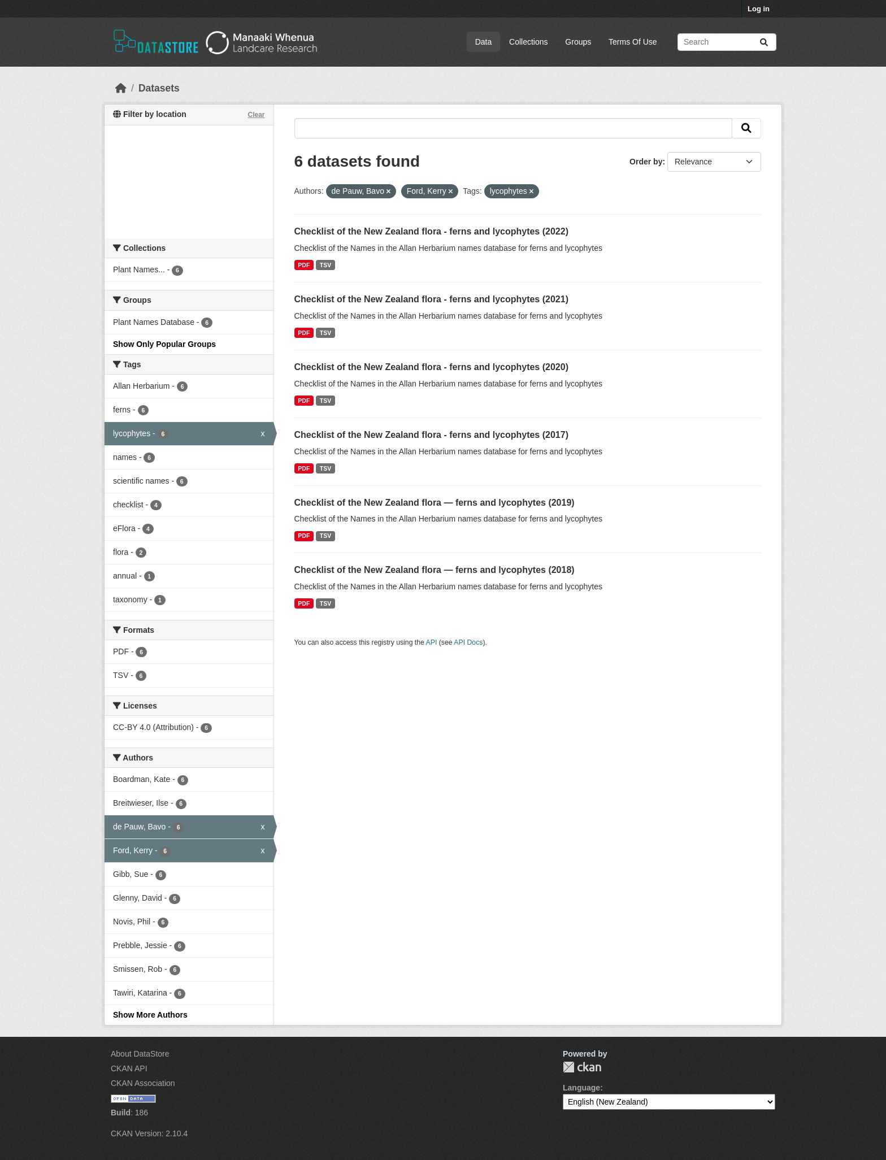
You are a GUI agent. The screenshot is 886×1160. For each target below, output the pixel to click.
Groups (578, 41)
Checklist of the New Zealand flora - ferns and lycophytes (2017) (431, 435)
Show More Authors (150, 1014)
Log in (759, 9)
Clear (255, 115)
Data (483, 41)
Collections (528, 41)
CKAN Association (143, 1083)
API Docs (468, 642)
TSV (325, 265)
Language (581, 1087)
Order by (645, 161)
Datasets (159, 88)
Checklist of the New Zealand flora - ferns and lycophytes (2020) (431, 367)
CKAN (582, 1067)
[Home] (121, 88)
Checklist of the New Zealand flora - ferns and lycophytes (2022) (431, 231)
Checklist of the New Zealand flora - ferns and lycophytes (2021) (431, 299)
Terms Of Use (633, 41)
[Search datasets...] (726, 42)
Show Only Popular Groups (164, 344)
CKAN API (129, 1068)
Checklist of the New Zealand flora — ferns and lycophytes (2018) (434, 570)
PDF (304, 265)
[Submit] (764, 42)
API (431, 642)
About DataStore (140, 1053)
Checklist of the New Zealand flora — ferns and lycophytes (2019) (434, 502)
